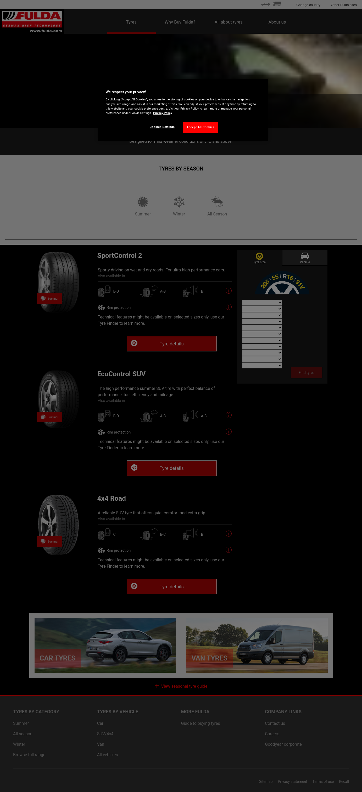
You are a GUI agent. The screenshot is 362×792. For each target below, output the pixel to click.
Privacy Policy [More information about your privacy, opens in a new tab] (162, 113)
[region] (183, 110)
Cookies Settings (162, 127)
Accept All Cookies (200, 127)
